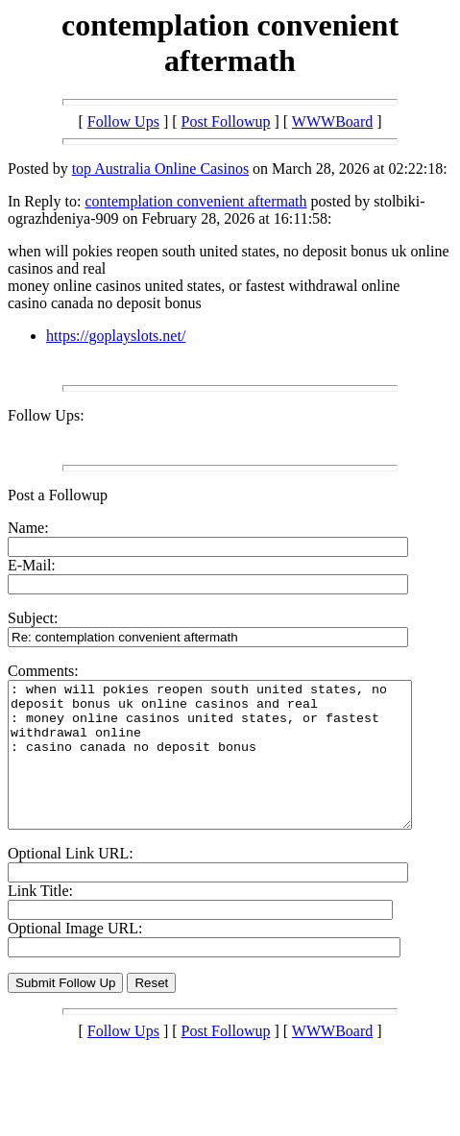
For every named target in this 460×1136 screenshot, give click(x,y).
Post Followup (226, 121)
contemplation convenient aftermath (195, 201)
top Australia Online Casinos (160, 168)
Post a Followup (58, 495)
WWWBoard (332, 121)
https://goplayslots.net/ (115, 335)
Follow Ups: (46, 415)
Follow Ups (123, 121)
